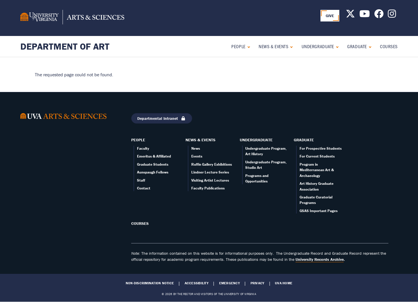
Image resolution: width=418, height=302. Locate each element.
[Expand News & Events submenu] (290, 46)
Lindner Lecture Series (210, 172)
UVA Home (283, 283)
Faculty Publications (208, 188)
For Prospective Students (321, 148)
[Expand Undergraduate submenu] (336, 46)
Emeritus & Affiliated (154, 156)
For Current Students (317, 156)
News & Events (273, 46)
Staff (141, 180)
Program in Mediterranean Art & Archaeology (317, 170)
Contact (143, 188)
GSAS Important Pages (319, 210)
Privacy (257, 283)
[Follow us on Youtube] (364, 15)
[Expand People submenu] (247, 46)
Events (196, 156)
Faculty (143, 148)
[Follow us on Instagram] (392, 15)
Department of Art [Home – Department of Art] (64, 46)
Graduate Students (152, 164)
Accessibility (196, 283)
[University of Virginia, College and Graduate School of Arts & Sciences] (72, 18)
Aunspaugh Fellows (152, 172)
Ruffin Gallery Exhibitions (211, 164)
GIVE (330, 15)
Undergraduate (318, 46)
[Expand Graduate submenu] (369, 46)
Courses (389, 46)
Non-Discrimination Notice (150, 283)
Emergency (229, 283)
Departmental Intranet (161, 118)
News (195, 148)
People (238, 46)
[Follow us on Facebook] (378, 15)
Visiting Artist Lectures (210, 180)
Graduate (357, 46)
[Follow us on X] (350, 15)
